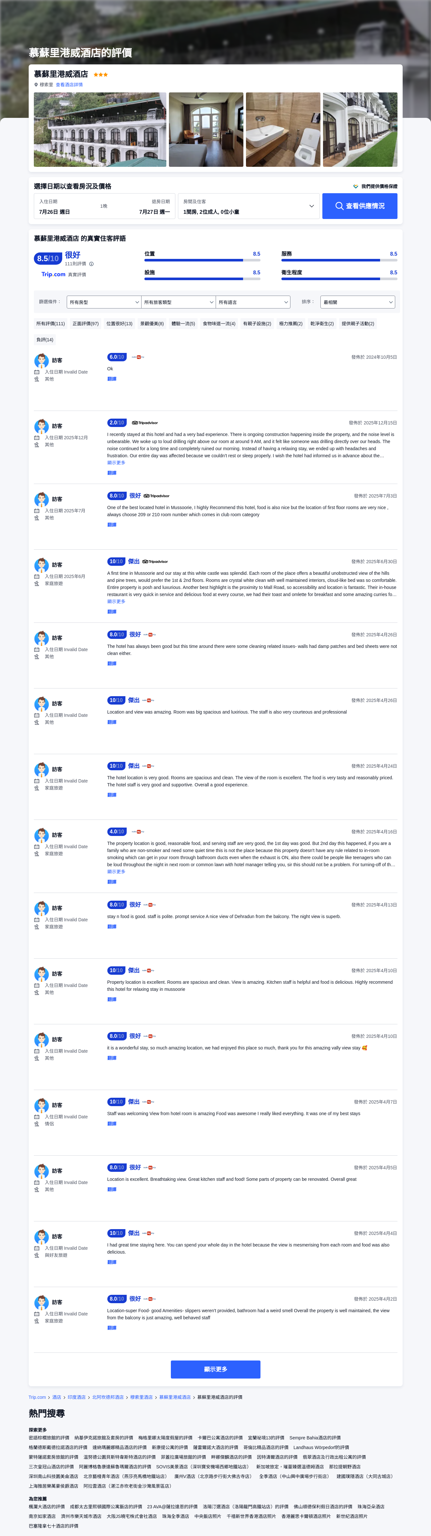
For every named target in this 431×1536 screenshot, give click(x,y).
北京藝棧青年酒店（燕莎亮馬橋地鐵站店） (126, 1476)
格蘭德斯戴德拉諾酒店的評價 (58, 1447)
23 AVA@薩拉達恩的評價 (172, 1506)
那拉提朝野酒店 (345, 1466)
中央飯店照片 (207, 1516)
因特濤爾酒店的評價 (277, 1457)
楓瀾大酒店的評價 (47, 1506)
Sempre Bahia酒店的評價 (315, 1437)
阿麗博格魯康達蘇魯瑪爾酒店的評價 (115, 1466)
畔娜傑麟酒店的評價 (231, 1457)
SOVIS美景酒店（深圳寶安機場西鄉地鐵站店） (203, 1466)
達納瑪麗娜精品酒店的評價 (120, 1447)
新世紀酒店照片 (352, 1516)
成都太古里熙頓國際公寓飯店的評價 (106, 1506)
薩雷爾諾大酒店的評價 (215, 1447)
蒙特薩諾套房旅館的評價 (53, 1457)
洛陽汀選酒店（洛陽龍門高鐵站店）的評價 (246, 1506)
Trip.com (37, 1397)
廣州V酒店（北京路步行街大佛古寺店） (214, 1476)
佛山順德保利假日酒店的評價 (323, 1506)
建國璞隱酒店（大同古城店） (366, 1476)
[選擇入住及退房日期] (66, 206)
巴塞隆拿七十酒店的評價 (53, 1526)
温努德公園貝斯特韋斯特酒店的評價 (119, 1457)
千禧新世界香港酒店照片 (251, 1516)
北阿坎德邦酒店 (108, 1397)
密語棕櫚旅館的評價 (49, 1437)
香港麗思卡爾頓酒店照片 (306, 1516)
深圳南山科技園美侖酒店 (53, 1476)
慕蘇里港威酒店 (175, 1397)
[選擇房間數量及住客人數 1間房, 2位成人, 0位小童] (248, 209)
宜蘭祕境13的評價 (266, 1437)
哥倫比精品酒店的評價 (266, 1447)
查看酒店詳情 (69, 84)
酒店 (56, 1397)
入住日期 (48, 201)
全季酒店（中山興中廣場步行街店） (295, 1476)
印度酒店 (77, 1397)
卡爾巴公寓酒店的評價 (220, 1437)
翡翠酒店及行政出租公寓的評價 (334, 1457)
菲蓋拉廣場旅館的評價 (183, 1457)
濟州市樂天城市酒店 (81, 1516)
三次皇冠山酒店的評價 (51, 1466)
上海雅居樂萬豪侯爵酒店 (53, 1486)
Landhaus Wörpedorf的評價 (321, 1447)
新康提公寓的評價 (170, 1447)
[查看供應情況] (359, 206)
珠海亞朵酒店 (371, 1506)
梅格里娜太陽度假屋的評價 (165, 1437)
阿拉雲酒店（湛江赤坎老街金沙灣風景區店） (128, 1486)
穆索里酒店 (141, 1397)
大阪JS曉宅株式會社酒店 (132, 1516)
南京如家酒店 (42, 1516)
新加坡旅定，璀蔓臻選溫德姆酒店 (290, 1466)
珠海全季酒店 (175, 1516)
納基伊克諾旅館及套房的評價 (103, 1437)
